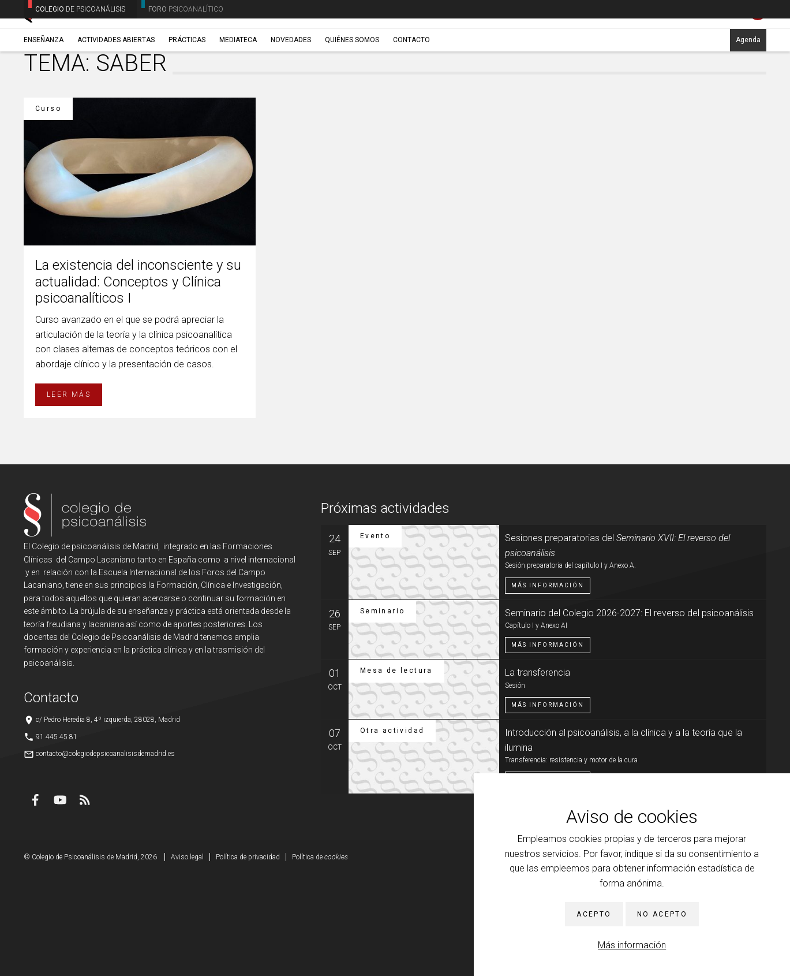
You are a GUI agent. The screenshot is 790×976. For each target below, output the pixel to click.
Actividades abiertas (116, 91)
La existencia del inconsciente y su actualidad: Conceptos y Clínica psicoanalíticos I (138, 383)
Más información (632, 945)
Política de (320, 959)
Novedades (291, 91)
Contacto (411, 91)
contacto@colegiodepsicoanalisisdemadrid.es (105, 855)
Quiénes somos (352, 91)
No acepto (662, 914)
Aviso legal (187, 959)
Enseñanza (43, 91)
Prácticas (187, 91)
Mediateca (238, 91)
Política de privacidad (248, 959)
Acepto (593, 914)
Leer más (69, 496)
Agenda (748, 91)
